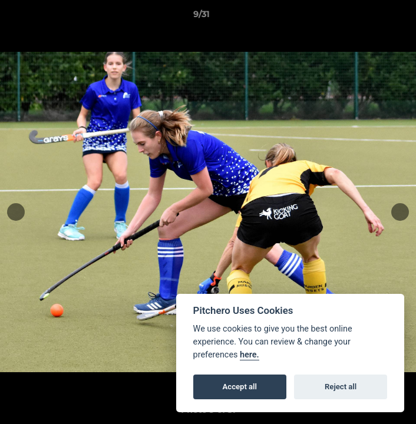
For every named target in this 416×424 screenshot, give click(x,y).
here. (249, 355)
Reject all (340, 386)
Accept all (240, 386)
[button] (374, 17)
